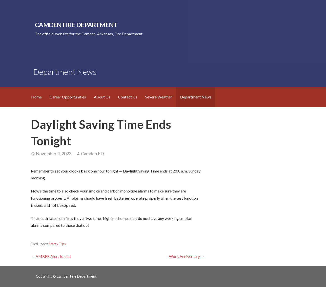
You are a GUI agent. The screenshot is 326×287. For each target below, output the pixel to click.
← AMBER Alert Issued (51, 256)
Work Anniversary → (186, 256)
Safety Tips (57, 244)
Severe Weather (158, 97)
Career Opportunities (68, 97)
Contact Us (127, 97)
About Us (102, 97)
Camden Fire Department (76, 24)
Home (36, 97)
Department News (195, 97)
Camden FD (92, 153)
